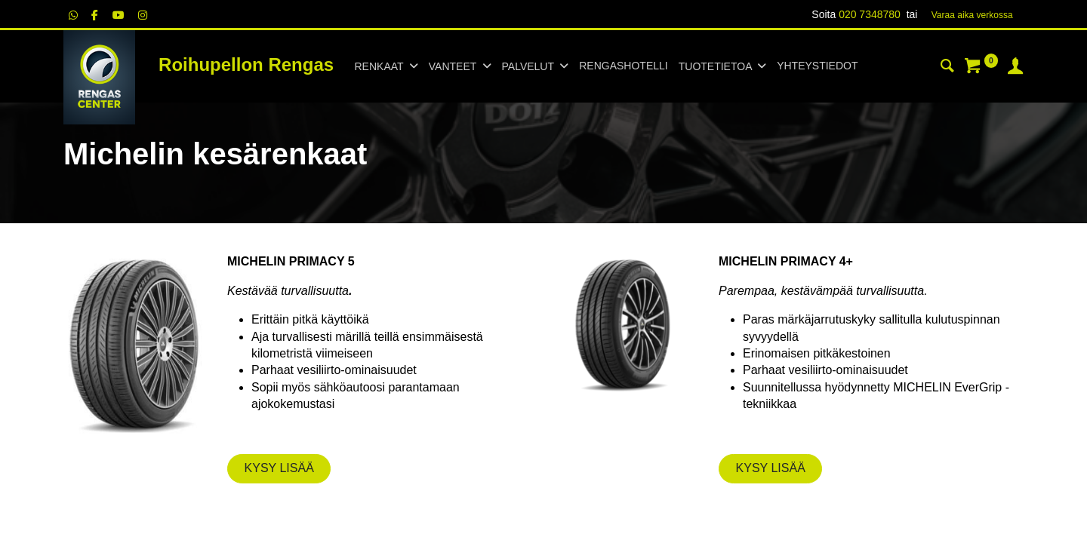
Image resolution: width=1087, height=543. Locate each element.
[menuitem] (623, 66)
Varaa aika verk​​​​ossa (972, 15)
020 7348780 (870, 14)
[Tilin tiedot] (1015, 68)
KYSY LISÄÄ (279, 468)
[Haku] (947, 68)
